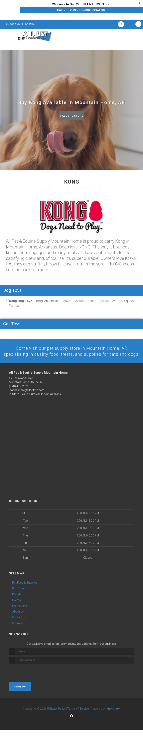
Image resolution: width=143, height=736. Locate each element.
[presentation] (30, 677)
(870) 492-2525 (19, 392)
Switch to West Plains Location (81, 10)
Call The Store (71, 115)
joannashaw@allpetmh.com (26, 396)
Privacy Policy (57, 714)
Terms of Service (78, 714)
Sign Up (20, 692)
